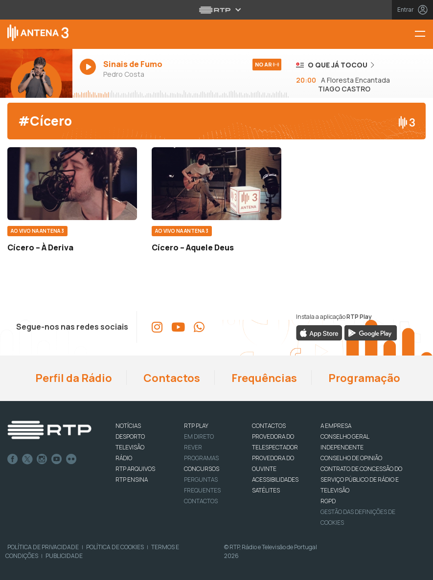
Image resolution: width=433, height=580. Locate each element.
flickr (71, 459)
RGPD (328, 501)
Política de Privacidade (43, 547)
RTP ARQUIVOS (135, 469)
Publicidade (64, 556)
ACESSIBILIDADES (275, 479)
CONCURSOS (201, 469)
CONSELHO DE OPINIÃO (351, 458)
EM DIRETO (199, 436)
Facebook (12, 459)
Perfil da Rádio (72, 378)
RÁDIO (123, 458)
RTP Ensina (131, 479)
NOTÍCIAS (128, 426)
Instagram (42, 459)
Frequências (263, 378)
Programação (363, 378)
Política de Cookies (115, 547)
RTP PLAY (196, 426)
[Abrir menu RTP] (216, 10)
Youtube (56, 459)
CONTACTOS (269, 426)
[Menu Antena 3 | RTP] (423, 34)
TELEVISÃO (129, 447)
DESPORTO (130, 436)
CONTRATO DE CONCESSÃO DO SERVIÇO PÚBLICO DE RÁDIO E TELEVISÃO (361, 479)
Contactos (170, 378)
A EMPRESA (335, 426)
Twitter (27, 459)
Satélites (266, 490)
